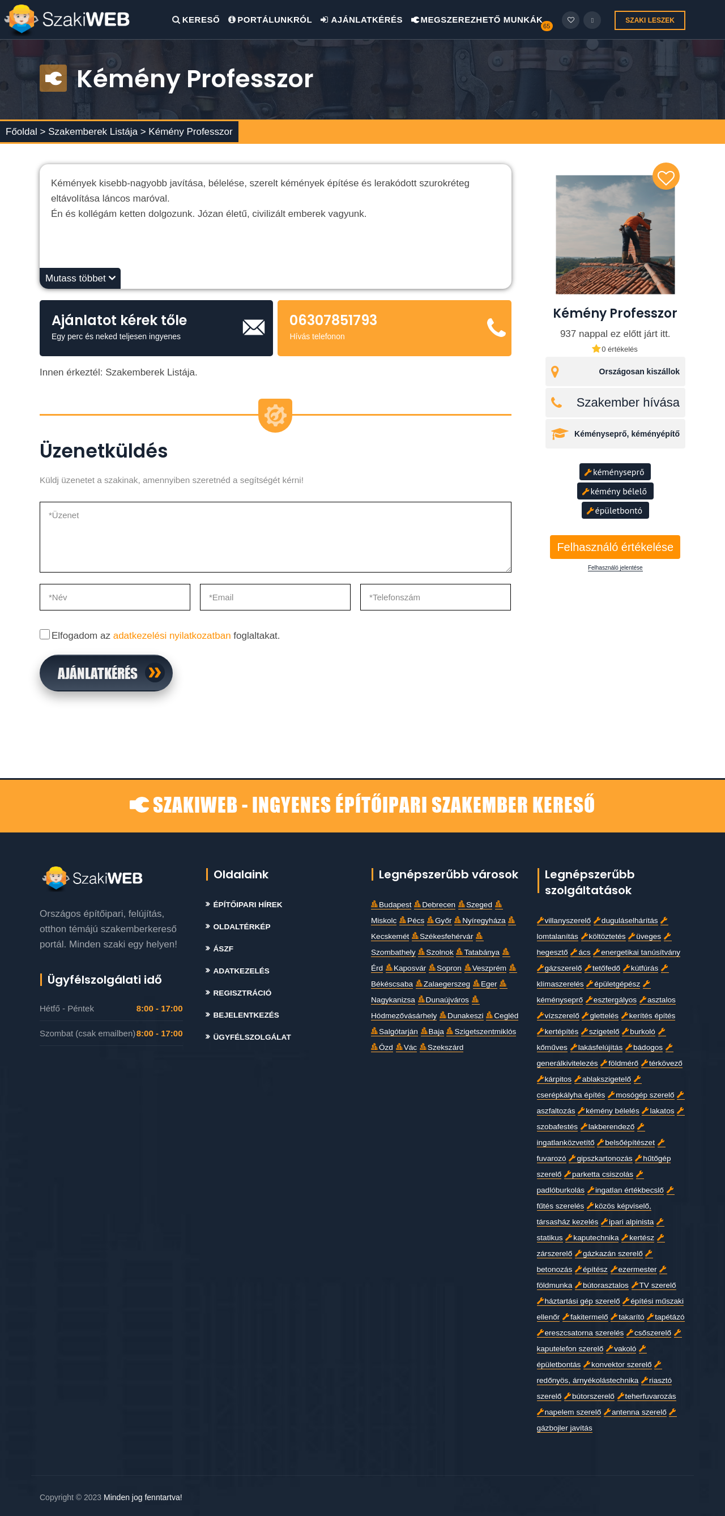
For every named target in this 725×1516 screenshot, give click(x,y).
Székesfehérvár (442, 936)
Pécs (411, 920)
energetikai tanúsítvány (636, 952)
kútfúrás (640, 968)
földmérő (619, 1063)
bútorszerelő (589, 1396)
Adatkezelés (242, 971)
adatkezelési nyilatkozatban (172, 635)
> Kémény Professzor (186, 131)
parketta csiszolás (598, 1174)
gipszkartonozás (600, 1158)
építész (591, 1269)
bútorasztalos (602, 1285)
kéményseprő (615, 471)
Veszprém (485, 968)
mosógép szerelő (641, 1095)
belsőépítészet (626, 1142)
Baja (432, 1031)
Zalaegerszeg (443, 984)
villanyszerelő (564, 920)
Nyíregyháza (479, 920)
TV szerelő (654, 1285)
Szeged (475, 904)
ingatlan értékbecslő (625, 1190)
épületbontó (614, 510)
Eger (485, 984)
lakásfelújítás (596, 1047)
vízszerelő (558, 1015)
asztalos (657, 1000)
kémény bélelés (608, 1111)
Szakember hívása (628, 403)
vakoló (621, 1348)
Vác (406, 1047)
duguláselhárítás (626, 920)
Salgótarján (394, 1031)
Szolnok (435, 952)
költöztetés (603, 936)
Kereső (196, 19)
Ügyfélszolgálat (252, 1037)
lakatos (658, 1111)
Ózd (382, 1047)
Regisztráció (243, 993)
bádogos (644, 1047)
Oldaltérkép (242, 927)
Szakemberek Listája (94, 131)
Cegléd (502, 1015)
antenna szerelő (635, 1412)
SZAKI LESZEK (650, 20)
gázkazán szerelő (609, 1253)
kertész (637, 1237)
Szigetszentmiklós (481, 1031)
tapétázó (665, 1317)
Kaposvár (406, 968)
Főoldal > (25, 131)
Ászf (224, 949)
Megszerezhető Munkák (477, 19)
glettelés (600, 1015)
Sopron (445, 968)
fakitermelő (585, 1317)
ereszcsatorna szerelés (580, 1333)
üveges (644, 936)
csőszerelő (648, 1333)
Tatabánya (478, 952)
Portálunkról (270, 19)
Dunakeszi (461, 1015)
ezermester (634, 1269)
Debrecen (434, 904)
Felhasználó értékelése (615, 547)
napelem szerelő (569, 1412)
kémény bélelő (614, 491)
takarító (627, 1317)
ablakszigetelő (602, 1079)
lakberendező (608, 1126)
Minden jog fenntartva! (143, 1497)
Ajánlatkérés (362, 19)
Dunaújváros (443, 1000)
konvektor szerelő (617, 1364)
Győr (439, 920)
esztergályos (611, 1000)
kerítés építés (648, 1015)
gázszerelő (559, 968)
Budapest (391, 904)
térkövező (662, 1063)
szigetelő (600, 1031)
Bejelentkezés (246, 1015)
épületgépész (613, 984)
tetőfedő (602, 968)
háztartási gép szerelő (578, 1301)
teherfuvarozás (646, 1396)
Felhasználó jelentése (615, 568)
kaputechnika (592, 1237)
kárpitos (554, 1079)
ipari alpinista (627, 1222)
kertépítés (558, 1031)
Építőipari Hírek (248, 904)
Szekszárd (441, 1047)
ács (580, 952)
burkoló (638, 1031)
